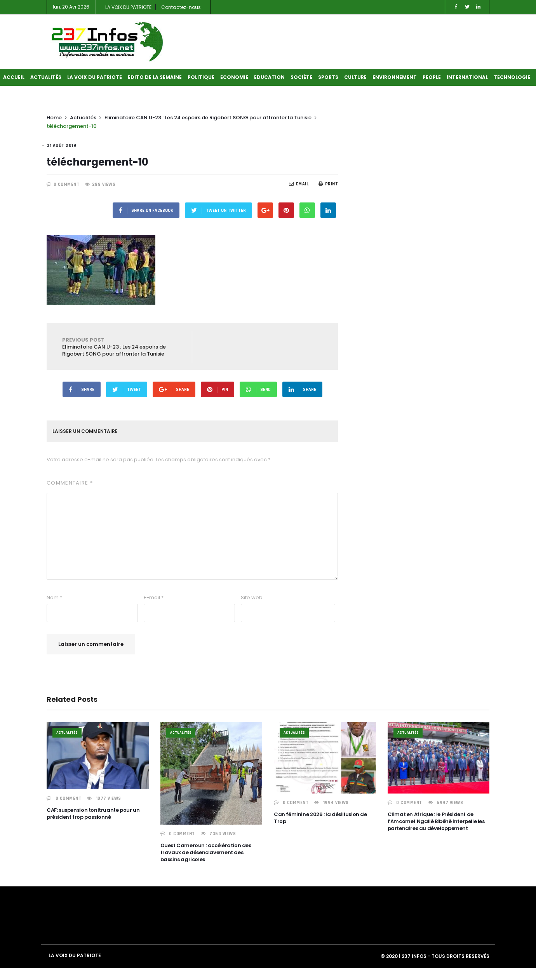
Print (328, 184)
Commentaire (70, 483)
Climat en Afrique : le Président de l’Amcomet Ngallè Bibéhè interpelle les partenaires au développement (436, 821)
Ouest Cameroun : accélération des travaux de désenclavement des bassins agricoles (205, 852)
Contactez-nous (181, 7)
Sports (328, 77)
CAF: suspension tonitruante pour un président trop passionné (93, 813)
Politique (201, 77)
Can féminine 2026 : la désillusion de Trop (320, 818)
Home (54, 117)
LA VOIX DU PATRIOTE (128, 7)
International (467, 77)
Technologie (512, 77)
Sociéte (301, 77)
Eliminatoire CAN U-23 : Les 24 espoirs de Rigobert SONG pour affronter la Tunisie (208, 117)
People (432, 77)
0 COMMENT (67, 184)
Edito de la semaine (155, 77)
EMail (299, 184)
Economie (234, 77)
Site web (252, 597)
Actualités (45, 77)
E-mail (154, 597)
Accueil (13, 77)
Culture (355, 77)
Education (269, 77)
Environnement (394, 77)
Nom (54, 597)
